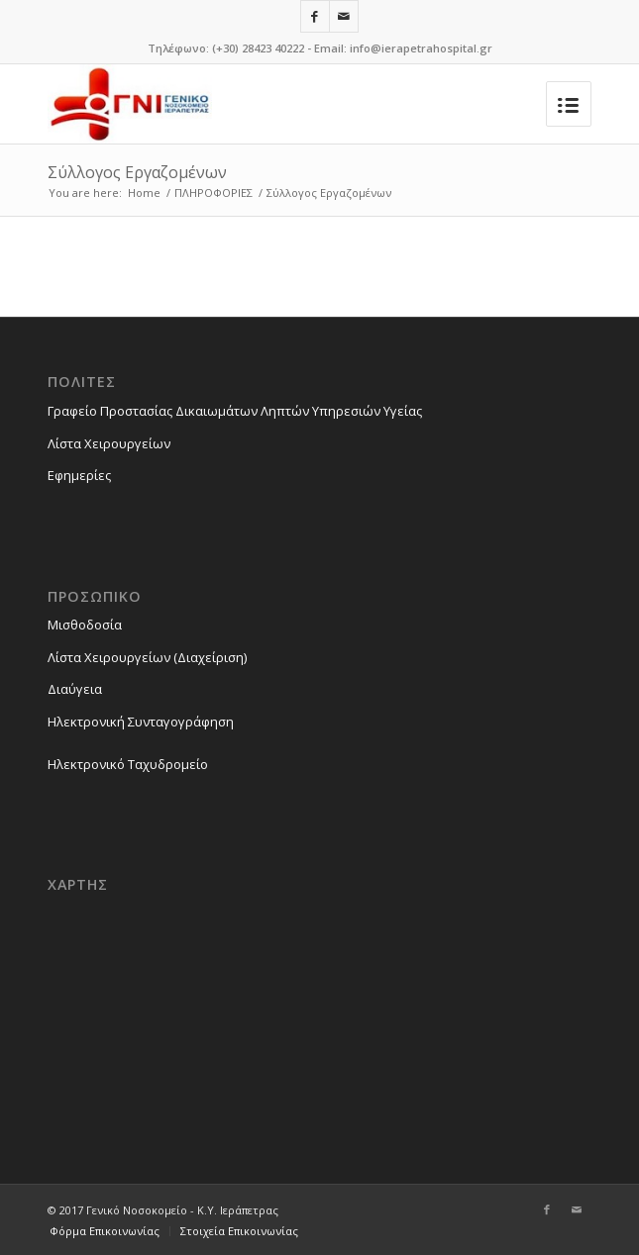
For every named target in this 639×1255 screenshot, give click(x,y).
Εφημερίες (79, 475)
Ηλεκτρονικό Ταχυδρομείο (128, 764)
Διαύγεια (75, 689)
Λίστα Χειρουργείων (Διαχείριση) (147, 657)
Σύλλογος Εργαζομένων (137, 172)
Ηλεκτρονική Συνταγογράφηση (141, 721)
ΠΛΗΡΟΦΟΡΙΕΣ (213, 192)
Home (144, 192)
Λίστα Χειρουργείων (109, 443)
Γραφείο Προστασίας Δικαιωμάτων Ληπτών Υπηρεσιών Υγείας (235, 411)
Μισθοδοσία (85, 624)
